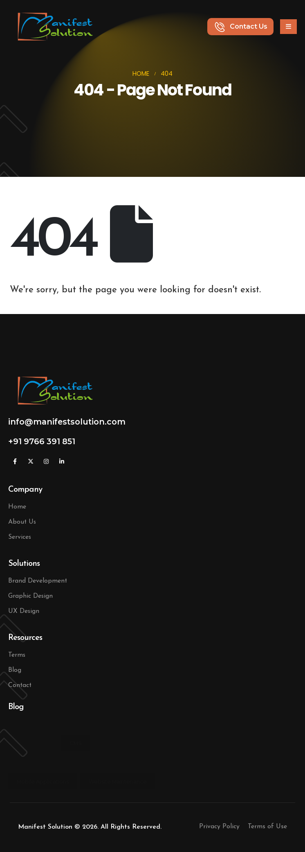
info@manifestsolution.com (67, 422)
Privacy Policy (219, 826)
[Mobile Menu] (288, 26)
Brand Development (37, 581)
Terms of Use (267, 826)
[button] (240, 26)
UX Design (23, 611)
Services (19, 537)
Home (17, 507)
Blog (14, 670)
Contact (19, 685)
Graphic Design (30, 596)
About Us (22, 522)
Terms (16, 655)
